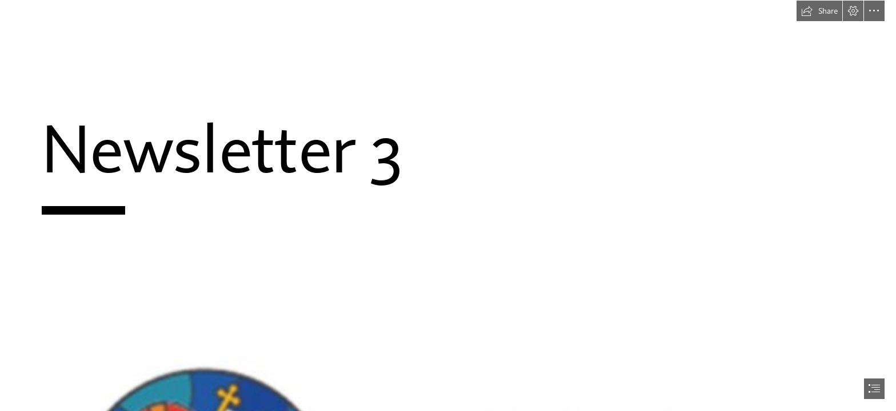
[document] (448, 205)
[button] (819, 11)
